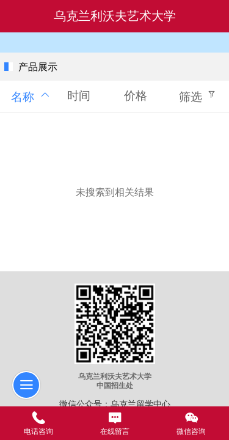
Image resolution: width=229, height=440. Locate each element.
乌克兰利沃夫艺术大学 (115, 16)
